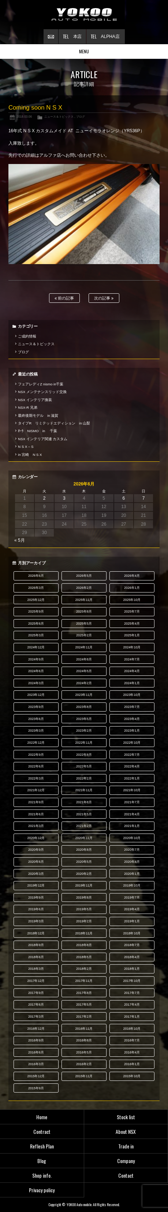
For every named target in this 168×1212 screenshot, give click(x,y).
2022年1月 (132, 778)
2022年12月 (36, 742)
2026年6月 (36, 576)
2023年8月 (84, 707)
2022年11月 (84, 742)
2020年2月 (84, 874)
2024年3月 (36, 683)
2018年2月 (84, 969)
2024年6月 (36, 671)
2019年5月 (84, 909)
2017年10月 (132, 981)
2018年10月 (132, 933)
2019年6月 (36, 909)
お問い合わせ (51, 36)
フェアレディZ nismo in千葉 (40, 384)
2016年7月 (132, 1040)
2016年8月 (84, 1040)
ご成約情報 (27, 336)
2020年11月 (84, 838)
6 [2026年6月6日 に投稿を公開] (123, 498)
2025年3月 (36, 635)
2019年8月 (84, 897)
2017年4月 (132, 1004)
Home (41, 1117)
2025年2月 (84, 635)
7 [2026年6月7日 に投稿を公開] (143, 498)
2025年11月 (84, 600)
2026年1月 (132, 588)
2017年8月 (84, 993)
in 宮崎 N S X (30, 455)
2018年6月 (36, 957)
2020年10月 (132, 838)
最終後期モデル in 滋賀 (38, 415)
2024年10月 (132, 647)
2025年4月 (132, 623)
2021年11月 (84, 790)
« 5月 (19, 540)
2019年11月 (84, 885)
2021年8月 (84, 802)
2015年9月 (36, 1088)
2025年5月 (84, 623)
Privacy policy (42, 1190)
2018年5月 (84, 957)
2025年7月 (132, 611)
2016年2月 (84, 1064)
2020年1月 (132, 874)
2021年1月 (132, 826)
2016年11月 (84, 1028)
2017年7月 (132, 993)
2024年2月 (84, 683)
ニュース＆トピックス (59, 116)
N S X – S (25, 447)
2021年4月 (132, 814)
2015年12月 (36, 1076)
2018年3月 (36, 969)
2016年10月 (132, 1028)
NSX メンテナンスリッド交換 (42, 392)
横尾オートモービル (84, 14)
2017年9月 (36, 993)
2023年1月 (132, 730)
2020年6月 (36, 862)
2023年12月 (36, 695)
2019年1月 (132, 921)
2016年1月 (132, 1064)
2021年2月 (84, 826)
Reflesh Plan (42, 1146)
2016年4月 (132, 1052)
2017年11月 (84, 981)
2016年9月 (36, 1040)
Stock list (126, 1117)
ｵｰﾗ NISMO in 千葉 (37, 431)
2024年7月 (132, 659)
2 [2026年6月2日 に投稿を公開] (44, 498)
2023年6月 (36, 719)
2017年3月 (36, 1016)
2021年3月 (36, 826)
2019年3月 (36, 921)
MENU (84, 51)
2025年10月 (132, 600)
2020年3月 (36, 874)
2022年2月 (84, 778)
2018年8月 (84, 945)
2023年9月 (36, 707)
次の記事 (103, 298)
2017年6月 (36, 1004)
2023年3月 (36, 730)
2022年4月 (132, 766)
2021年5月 (84, 814)
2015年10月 (132, 1076)
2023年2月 (84, 730)
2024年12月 (36, 647)
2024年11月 (84, 647)
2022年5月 (84, 766)
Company (126, 1161)
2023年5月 (84, 719)
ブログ (80, 116)
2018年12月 (36, 933)
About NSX (126, 1131)
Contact (126, 1175)
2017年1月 (132, 1016)
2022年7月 (132, 754)
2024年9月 (36, 659)
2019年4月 (132, 909)
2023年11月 (84, 695)
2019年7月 (132, 897)
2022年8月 (84, 754)
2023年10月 (132, 695)
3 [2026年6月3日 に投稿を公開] (64, 498)
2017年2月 (84, 1016)
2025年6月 (36, 623)
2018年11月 (84, 933)
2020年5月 (84, 862)
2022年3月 (36, 778)
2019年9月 (36, 897)
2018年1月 (132, 969)
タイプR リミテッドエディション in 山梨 (54, 423)
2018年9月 (36, 945)
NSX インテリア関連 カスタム (42, 439)
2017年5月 (84, 1004)
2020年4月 (132, 862)
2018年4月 (132, 957)
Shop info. (42, 1175)
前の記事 (64, 298)
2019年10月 (132, 885)
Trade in (126, 1146)
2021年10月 (132, 790)
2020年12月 (36, 838)
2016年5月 (84, 1052)
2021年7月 (132, 802)
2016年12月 (36, 1028)
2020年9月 (36, 849)
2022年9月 (36, 754)
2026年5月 (84, 576)
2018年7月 (132, 945)
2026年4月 (132, 576)
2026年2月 (84, 588)
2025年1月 (132, 635)
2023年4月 (132, 719)
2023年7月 (132, 707)
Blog (41, 1161)
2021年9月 (36, 802)
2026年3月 (36, 588)
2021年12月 (36, 790)
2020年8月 (84, 849)
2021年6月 (36, 814)
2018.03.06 (24, 116)
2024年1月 (132, 683)
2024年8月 (84, 659)
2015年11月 (84, 1076)
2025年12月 (36, 600)
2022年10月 (132, 742)
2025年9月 (36, 611)
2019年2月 (84, 921)
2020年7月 (132, 849)
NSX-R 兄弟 (27, 407)
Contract (42, 1131)
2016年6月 (36, 1052)
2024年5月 (84, 671)
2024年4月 (132, 671)
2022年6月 (36, 766)
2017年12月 (36, 981)
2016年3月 (36, 1064)
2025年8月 (84, 611)
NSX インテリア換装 (35, 400)
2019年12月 (36, 885)
